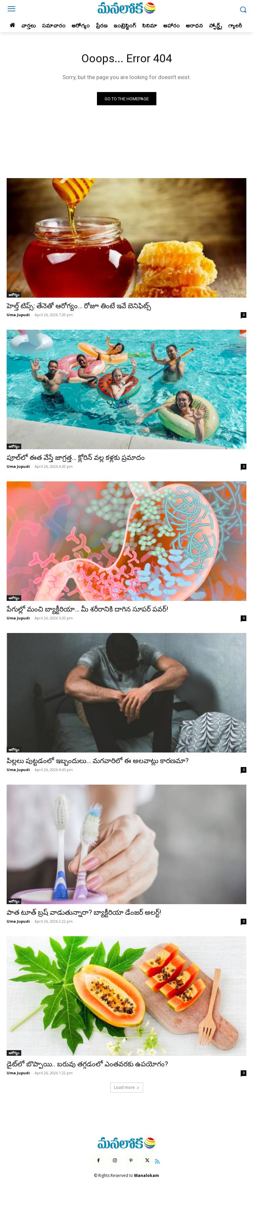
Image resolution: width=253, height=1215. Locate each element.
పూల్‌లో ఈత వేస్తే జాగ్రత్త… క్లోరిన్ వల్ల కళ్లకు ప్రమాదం (76, 458)
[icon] (157, 1160)
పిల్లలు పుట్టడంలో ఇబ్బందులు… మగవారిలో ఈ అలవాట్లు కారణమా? (98, 761)
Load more (126, 1087)
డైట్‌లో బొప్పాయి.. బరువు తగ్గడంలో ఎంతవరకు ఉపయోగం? (87, 1064)
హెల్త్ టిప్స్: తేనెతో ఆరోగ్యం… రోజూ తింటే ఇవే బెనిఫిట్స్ (79, 306)
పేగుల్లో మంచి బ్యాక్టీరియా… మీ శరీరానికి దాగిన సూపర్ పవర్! (87, 609)
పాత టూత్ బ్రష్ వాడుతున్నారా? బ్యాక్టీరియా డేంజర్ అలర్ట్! (84, 912)
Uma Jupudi (18, 314)
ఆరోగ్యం (14, 294)
